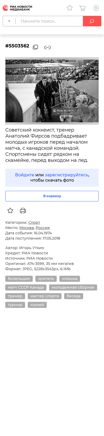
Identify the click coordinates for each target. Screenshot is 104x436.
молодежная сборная (73, 287)
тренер (15, 296)
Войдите (24, 174)
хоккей (37, 304)
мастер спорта (44, 296)
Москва (26, 227)
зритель (46, 278)
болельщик (19, 278)
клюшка (69, 278)
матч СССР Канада (26, 287)
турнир (15, 304)
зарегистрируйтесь (66, 174)
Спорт (34, 222)
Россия (43, 227)
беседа (74, 296)
